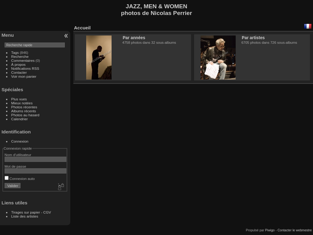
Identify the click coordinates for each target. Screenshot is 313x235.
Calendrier (19, 119)
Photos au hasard (25, 115)
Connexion (19, 141)
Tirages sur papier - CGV (31, 212)
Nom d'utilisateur (18, 155)
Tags (15, 52)
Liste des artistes (24, 216)
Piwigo (269, 230)
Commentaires (23, 60)
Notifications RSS (25, 68)
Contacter (19, 72)
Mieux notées (22, 103)
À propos (18, 64)
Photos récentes (24, 107)
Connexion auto (20, 179)
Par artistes (253, 37)
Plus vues (19, 99)
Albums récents (23, 111)
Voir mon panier (23, 76)
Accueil (82, 27)
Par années (134, 37)
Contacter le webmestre (295, 230)
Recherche (20, 56)
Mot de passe (15, 166)
